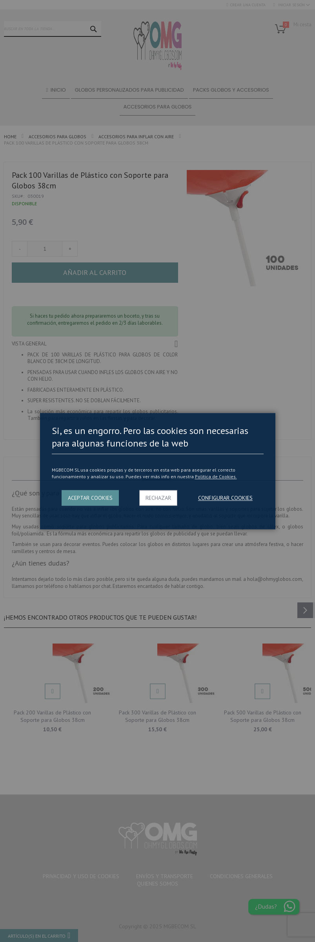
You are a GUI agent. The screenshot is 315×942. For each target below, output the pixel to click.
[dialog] (157, 471)
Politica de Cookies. (216, 477)
